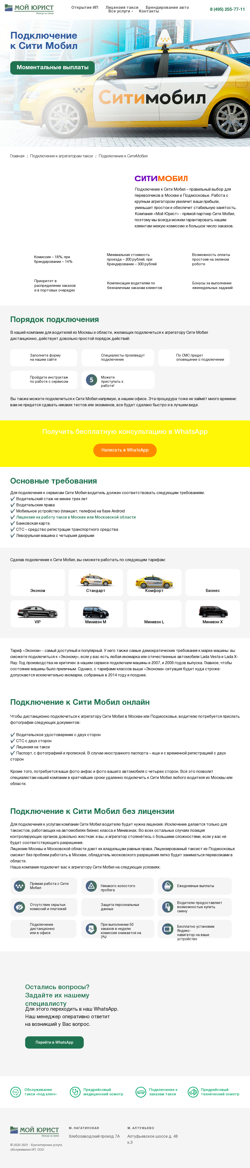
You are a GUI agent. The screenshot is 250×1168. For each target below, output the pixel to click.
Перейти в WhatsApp (54, 1042)
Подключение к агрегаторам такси (61, 156)
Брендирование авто (167, 8)
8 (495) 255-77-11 (227, 10)
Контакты (149, 11)
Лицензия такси (121, 8)
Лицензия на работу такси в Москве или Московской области (76, 517)
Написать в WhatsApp (125, 450)
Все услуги (119, 11)
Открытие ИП (84, 8)
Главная (17, 156)
